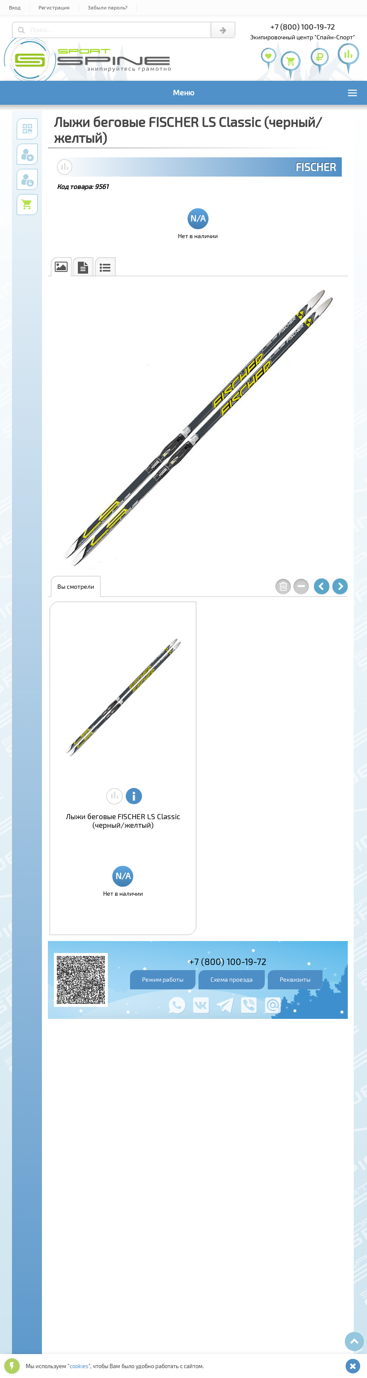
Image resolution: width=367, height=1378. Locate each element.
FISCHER (316, 166)
